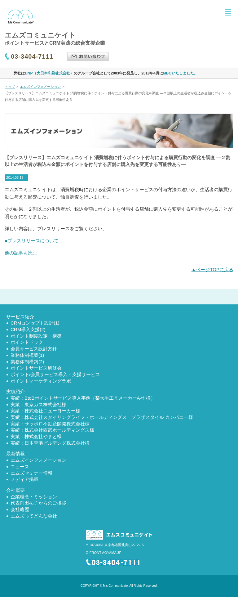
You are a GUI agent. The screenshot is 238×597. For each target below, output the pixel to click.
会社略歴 (20, 509)
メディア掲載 (24, 479)
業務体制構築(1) (27, 355)
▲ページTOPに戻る (212, 269)
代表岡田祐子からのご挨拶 (38, 502)
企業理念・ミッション (34, 496)
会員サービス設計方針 (34, 348)
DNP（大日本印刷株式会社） (49, 73)
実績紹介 (15, 391)
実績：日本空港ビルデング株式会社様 (50, 443)
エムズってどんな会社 (34, 515)
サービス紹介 (20, 316)
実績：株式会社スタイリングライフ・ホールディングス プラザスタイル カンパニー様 (102, 417)
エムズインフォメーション (40, 86)
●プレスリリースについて (32, 240)
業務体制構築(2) (27, 361)
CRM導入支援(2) (28, 329)
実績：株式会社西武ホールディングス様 (52, 430)
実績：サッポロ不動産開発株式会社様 (50, 423)
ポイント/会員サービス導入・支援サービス (55, 374)
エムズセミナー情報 (31, 473)
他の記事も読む (21, 252)
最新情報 (15, 453)
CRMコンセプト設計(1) (35, 322)
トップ (10, 86)
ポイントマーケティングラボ (41, 381)
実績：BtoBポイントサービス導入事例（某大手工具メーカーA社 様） (83, 398)
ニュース (20, 466)
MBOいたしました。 (180, 73)
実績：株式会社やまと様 (36, 436)
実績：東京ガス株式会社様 (38, 404)
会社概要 (15, 490)
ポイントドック (27, 342)
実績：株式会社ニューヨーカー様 (45, 410)
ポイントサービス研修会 (36, 367)
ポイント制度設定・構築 (36, 336)
